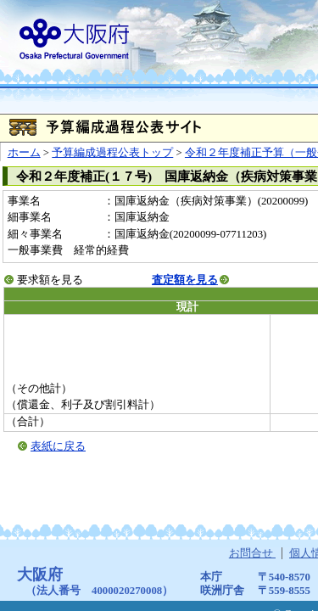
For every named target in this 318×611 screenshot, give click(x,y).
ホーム (24, 153)
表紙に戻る (58, 446)
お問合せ (252, 553)
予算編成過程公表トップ (112, 153)
